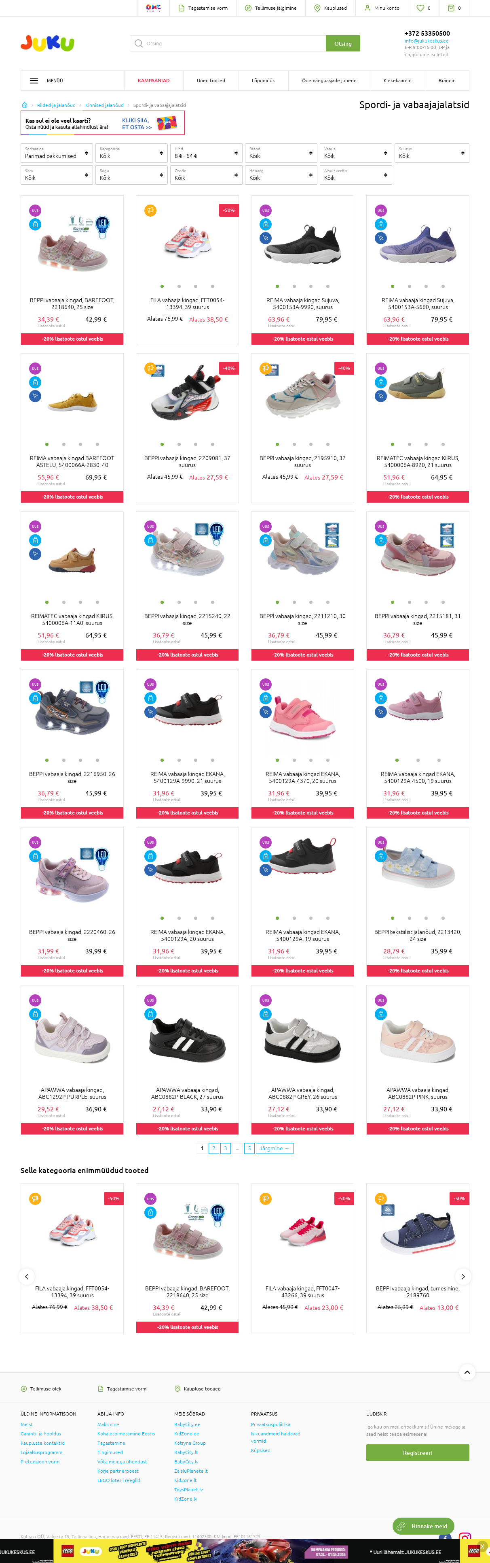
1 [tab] (162, 286)
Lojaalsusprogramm (41, 1452)
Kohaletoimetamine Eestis (126, 1434)
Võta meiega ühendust (122, 1462)
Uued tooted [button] (211, 80)
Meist (27, 1424)
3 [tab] (195, 286)
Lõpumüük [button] (263, 80)
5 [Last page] (249, 1148)
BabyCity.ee (187, 1424)
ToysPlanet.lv (188, 1490)
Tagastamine (111, 1443)
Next (463, 1277)
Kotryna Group (190, 1443)
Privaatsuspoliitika (270, 1424)
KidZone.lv (185, 1499)
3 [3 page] (225, 1148)
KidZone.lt (185, 1480)
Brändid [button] (447, 80)
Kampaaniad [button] (154, 80)
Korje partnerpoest (118, 1471)
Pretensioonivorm (40, 1462)
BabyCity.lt (186, 1452)
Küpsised (260, 1450)
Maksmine (108, 1424)
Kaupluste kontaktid (43, 1443)
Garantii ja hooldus (41, 1434)
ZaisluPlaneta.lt (191, 1471)
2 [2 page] (213, 1148)
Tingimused (110, 1452)
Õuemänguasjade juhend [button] (329, 80)
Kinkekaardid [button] (398, 80)
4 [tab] (212, 286)
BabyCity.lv (186, 1462)
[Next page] (275, 1148)
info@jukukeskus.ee (427, 41)
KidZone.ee (186, 1434)
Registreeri (418, 1452)
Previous (27, 1277)
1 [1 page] (202, 1148)
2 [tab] (179, 286)
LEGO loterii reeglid (118, 1480)
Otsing (343, 43)
